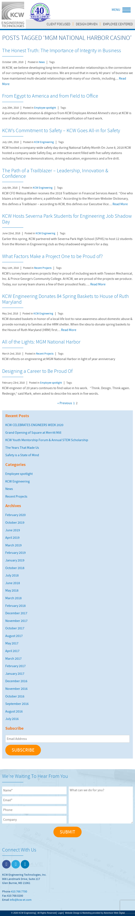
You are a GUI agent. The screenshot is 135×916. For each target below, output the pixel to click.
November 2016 (16, 689)
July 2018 (12, 575)
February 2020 (15, 515)
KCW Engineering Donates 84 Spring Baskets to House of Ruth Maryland (65, 299)
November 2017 (16, 621)
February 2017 (15, 666)
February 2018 (15, 606)
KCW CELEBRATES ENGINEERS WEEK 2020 (34, 425)
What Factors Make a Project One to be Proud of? (52, 256)
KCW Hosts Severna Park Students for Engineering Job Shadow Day (67, 219)
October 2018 (14, 568)
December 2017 (16, 613)
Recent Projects (42, 268)
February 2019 (15, 553)
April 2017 (12, 651)
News (42, 62)
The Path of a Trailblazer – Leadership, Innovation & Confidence (55, 173)
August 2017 (14, 636)
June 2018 (12, 583)
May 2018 (11, 590)
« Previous (64, 403)
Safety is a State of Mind (22, 455)
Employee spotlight (45, 107)
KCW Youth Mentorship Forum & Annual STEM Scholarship (46, 440)
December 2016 (16, 681)
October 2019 (14, 522)
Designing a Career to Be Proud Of (37, 371)
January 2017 (14, 674)
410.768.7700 (19, 891)
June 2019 (12, 530)
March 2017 (13, 658)
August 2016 (14, 711)
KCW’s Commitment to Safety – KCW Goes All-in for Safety (61, 130)
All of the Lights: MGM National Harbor (41, 342)
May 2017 (11, 643)
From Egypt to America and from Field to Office (50, 96)
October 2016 (14, 696)
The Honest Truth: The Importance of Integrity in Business (61, 50)
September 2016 (17, 704)
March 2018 (13, 598)
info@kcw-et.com (21, 900)
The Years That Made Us (22, 448)
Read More (120, 204)
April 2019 (12, 538)
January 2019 (14, 560)
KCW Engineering (44, 142)
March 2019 (13, 545)
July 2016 (12, 719)
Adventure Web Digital (114, 913)
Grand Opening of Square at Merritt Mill (33, 433)
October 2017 (14, 628)
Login (60, 913)
